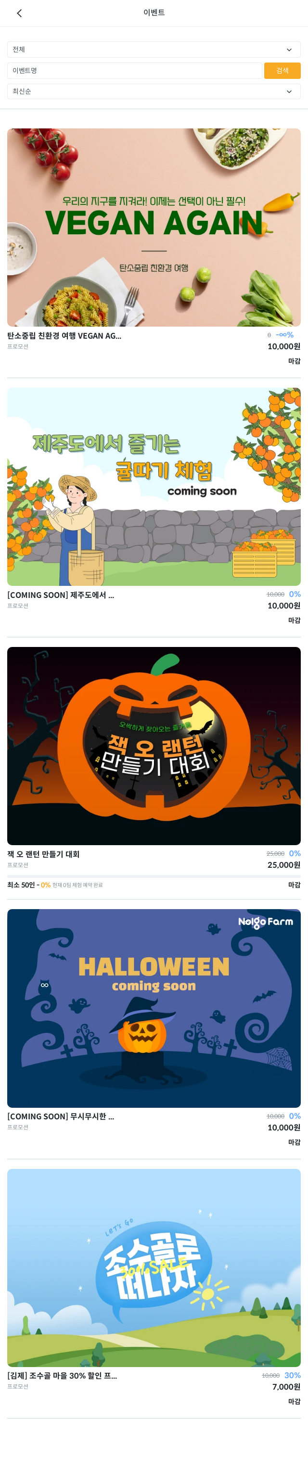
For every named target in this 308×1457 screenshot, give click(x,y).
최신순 (22, 91)
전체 (19, 49)
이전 (19, 13)
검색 (282, 70)
